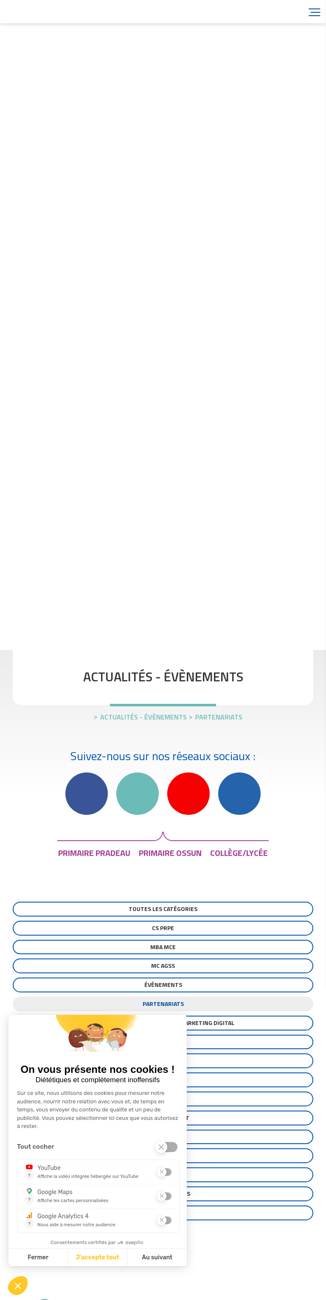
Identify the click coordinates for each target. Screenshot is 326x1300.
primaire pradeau (94, 852)
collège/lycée (239, 852)
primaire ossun (170, 852)
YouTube (188, 793)
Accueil (55, 11)
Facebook (86, 793)
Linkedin (239, 793)
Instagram (137, 793)
